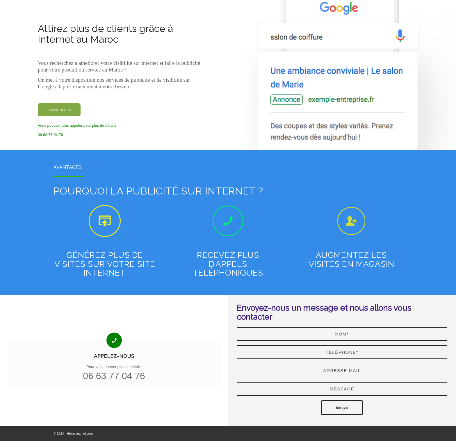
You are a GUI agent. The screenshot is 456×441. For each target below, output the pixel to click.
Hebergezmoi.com (79, 433)
